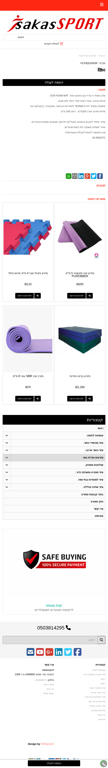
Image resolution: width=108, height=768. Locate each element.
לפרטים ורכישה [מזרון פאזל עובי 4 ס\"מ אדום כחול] (25, 295)
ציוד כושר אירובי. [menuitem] (94, 450)
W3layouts (47, 743)
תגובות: (100, 185)
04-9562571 (41, 680)
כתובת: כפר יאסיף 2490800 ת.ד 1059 (34, 674)
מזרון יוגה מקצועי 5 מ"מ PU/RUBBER (80, 275)
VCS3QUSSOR (88, 63)
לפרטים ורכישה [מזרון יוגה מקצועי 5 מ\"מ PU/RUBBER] (76, 295)
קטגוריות (95, 419)
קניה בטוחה (54, 605)
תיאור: (101, 89)
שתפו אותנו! (48, 693)
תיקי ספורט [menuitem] (97, 501)
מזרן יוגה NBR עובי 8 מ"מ (28, 376)
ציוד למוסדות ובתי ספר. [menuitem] (90, 479)
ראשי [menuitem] (100, 428)
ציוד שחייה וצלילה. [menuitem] (93, 486)
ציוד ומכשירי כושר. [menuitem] (93, 442)
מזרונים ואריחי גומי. (87, 56)
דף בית (102, 56)
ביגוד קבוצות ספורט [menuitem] (92, 494)
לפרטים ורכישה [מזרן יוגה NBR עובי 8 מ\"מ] (25, 398)
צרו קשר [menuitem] (98, 508)
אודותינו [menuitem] (99, 515)
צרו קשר (49, 664)
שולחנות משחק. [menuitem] (94, 464)
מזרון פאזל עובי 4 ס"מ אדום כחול (28, 273)
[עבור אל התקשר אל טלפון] (104, 764)
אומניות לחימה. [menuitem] (94, 435)
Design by (41, 743)
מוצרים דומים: (96, 199)
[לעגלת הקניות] (54, 43)
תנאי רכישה (48, 684)
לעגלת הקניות (51, 43)
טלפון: (50, 680)
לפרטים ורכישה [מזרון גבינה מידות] (76, 398)
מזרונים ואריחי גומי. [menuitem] (92, 457)
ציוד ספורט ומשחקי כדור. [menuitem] (89, 472)
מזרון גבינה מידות (80, 376)
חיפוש (21, 37)
